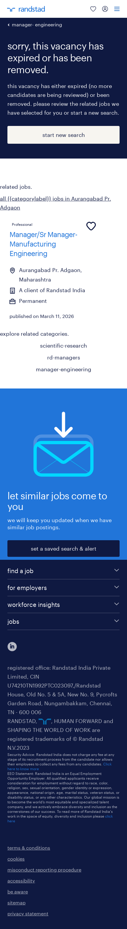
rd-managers (63, 357)
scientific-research (63, 345)
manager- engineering (37, 24)
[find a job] (63, 570)
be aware (17, 891)
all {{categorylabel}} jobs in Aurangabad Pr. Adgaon (55, 203)
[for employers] (63, 587)
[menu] (117, 9)
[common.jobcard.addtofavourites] (91, 226)
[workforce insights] (63, 604)
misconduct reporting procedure (44, 869)
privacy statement (27, 913)
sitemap (16, 902)
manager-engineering (63, 369)
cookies (16, 858)
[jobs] (63, 621)
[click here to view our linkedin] (12, 646)
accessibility (21, 880)
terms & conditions (28, 847)
